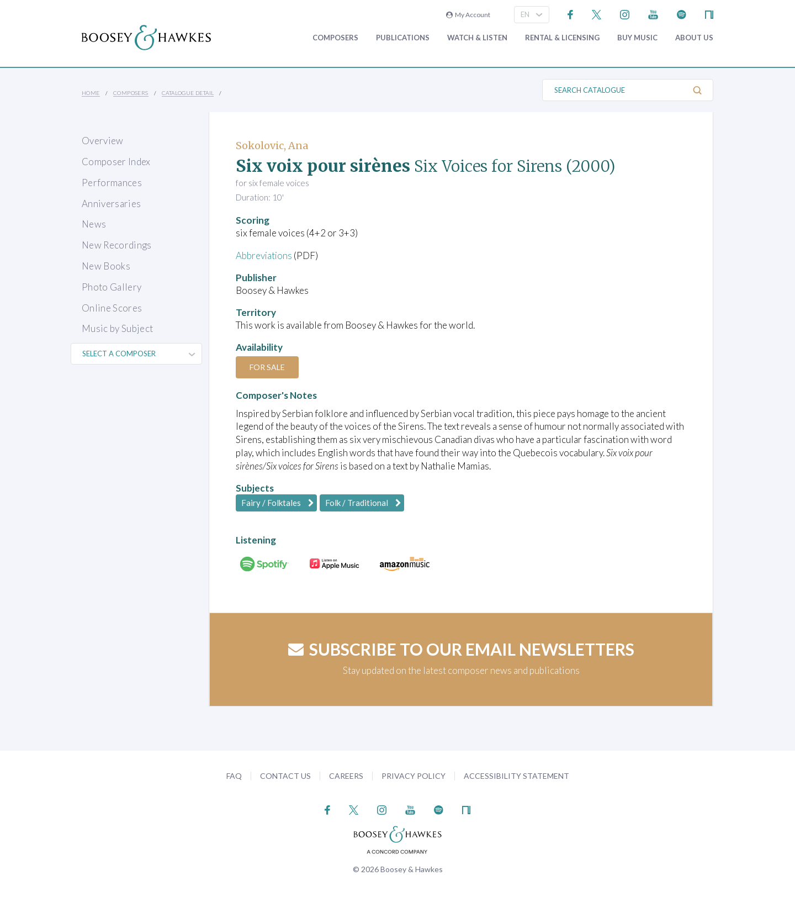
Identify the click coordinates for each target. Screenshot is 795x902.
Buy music (637, 38)
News (94, 224)
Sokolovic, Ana (272, 145)
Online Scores (112, 308)
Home (91, 92)
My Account (468, 14)
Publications (403, 38)
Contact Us (285, 775)
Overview (103, 140)
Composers (335, 38)
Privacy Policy (413, 775)
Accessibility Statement (516, 775)
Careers (346, 775)
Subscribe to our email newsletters (461, 649)
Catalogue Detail (188, 92)
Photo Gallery (111, 287)
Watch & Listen (477, 38)
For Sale (267, 367)
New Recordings (117, 245)
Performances (112, 182)
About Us (694, 38)
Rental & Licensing (562, 38)
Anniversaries (111, 203)
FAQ (234, 775)
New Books (106, 266)
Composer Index (116, 161)
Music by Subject (117, 328)
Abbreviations (264, 255)
